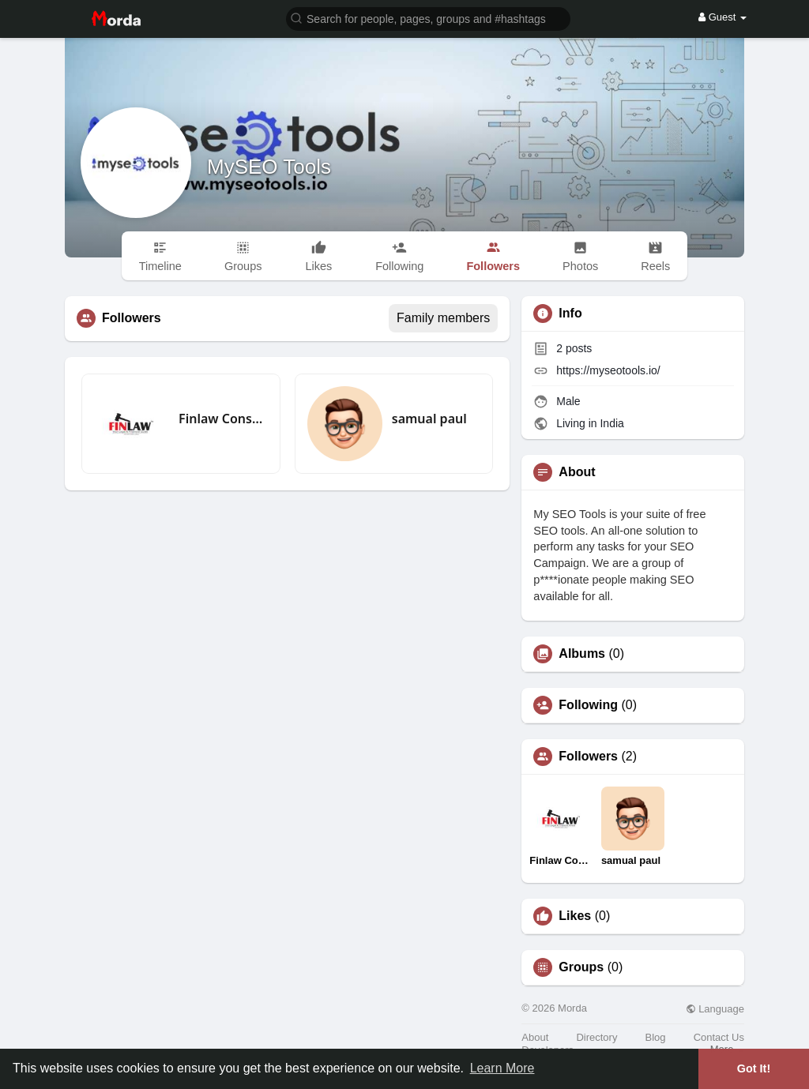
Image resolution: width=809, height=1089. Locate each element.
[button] (428, 18)
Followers (588, 756)
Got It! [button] (753, 1068)
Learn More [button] (502, 1068)
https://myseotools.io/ (608, 370)
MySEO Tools (269, 166)
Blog (655, 1037)
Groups (581, 967)
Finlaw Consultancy (223, 418)
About (534, 1037)
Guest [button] (722, 17)
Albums (582, 654)
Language (715, 1009)
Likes (575, 916)
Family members (443, 318)
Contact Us (719, 1037)
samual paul (429, 418)
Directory (596, 1037)
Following (588, 705)
